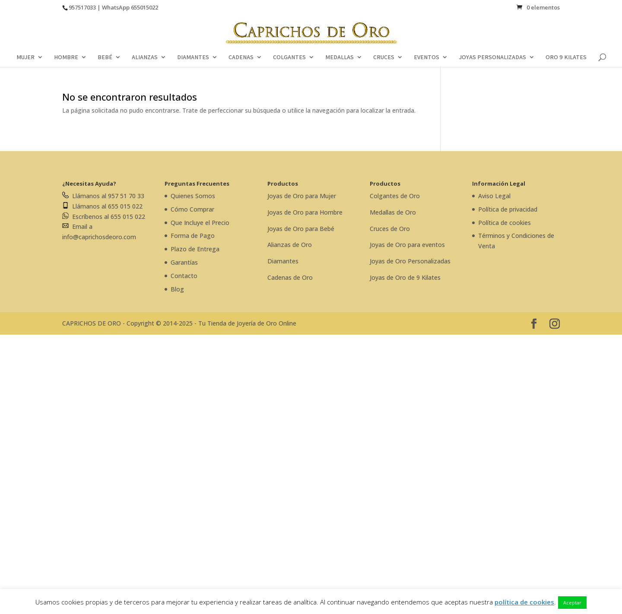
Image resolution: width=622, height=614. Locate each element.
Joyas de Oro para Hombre (305, 212)
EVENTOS (426, 57)
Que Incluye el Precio (200, 222)
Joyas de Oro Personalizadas (410, 261)
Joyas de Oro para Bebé (300, 229)
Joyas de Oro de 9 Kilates (405, 277)
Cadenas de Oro (290, 277)
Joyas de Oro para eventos (407, 245)
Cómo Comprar (192, 209)
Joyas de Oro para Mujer (301, 196)
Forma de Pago (193, 235)
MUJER (25, 57)
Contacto (184, 276)
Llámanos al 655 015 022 (102, 206)
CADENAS (241, 57)
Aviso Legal (494, 196)
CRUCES (383, 57)
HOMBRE (66, 57)
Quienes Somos (193, 196)
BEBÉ (105, 57)
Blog (177, 289)
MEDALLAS (339, 57)
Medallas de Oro (393, 212)
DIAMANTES (193, 57)
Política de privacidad (507, 209)
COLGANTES (289, 57)
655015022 (144, 7)
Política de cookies (504, 222)
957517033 (82, 7)
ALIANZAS (145, 57)
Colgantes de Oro (395, 196)
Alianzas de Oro (289, 245)
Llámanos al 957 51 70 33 (103, 196)
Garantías (184, 262)
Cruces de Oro (390, 229)
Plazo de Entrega (195, 249)
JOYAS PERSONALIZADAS (492, 57)
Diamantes (282, 261)
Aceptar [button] (572, 602)
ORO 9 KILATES (566, 57)
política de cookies (524, 602)
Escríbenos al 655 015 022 (103, 216)
